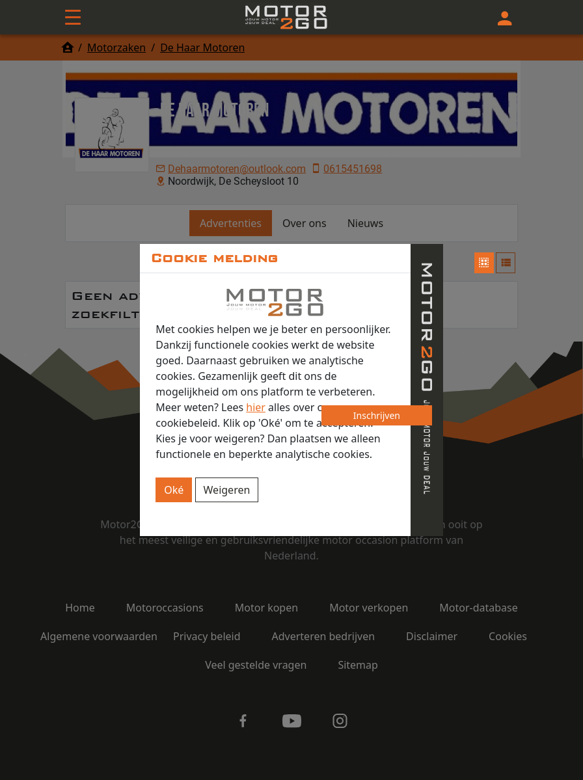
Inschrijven (376, 415)
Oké (173, 490)
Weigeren (227, 490)
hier (255, 407)
